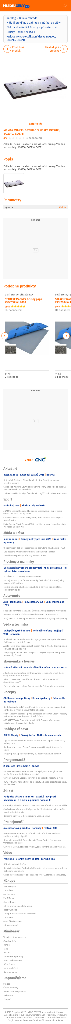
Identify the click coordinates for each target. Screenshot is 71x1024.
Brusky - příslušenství (20, 32)
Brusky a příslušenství (43, 27)
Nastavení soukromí (33, 1020)
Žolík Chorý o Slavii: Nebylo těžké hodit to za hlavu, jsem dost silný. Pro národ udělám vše (34, 525)
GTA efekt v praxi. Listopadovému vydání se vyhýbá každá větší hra (34, 846)
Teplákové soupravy (12, 960)
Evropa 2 (7, 999)
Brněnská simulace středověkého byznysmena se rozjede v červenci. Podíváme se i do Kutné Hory (34, 641)
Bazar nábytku (10, 972)
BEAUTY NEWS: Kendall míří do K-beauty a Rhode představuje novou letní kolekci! (35, 783)
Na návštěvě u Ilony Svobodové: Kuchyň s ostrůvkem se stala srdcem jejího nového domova (35, 869)
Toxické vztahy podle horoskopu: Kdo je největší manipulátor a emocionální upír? (32, 588)
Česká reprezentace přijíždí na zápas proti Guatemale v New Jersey (34, 874)
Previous (5, 336)
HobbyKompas (10, 909)
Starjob (6, 983)
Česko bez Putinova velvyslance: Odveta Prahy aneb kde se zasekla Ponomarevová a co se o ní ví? (34, 488)
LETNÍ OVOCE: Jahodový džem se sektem (22, 576)
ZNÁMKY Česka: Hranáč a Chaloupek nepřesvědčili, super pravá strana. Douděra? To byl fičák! (32, 512)
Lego (5, 948)
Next (66, 336)
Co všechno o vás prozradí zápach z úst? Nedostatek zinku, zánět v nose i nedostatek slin (34, 810)
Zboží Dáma (8, 898)
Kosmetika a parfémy (13, 956)
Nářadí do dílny (51, 22)
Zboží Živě (8, 890)
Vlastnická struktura (53, 1020)
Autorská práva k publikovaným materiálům (24, 1014)
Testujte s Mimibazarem (14, 937)
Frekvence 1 (8, 995)
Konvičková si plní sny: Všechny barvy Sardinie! (25, 555)
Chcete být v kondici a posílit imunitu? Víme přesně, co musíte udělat (35, 805)
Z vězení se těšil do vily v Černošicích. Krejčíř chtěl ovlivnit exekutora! (35, 493)
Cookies (18, 1020)
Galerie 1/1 (35, 123)
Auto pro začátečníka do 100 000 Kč (19, 913)
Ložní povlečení (10, 968)
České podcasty (10, 987)
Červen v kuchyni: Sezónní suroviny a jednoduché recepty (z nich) (33, 777)
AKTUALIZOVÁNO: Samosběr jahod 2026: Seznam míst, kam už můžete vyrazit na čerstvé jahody (31, 721)
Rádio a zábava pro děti (14, 991)
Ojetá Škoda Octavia (13, 921)
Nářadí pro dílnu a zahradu (23, 22)
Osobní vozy (9, 894)
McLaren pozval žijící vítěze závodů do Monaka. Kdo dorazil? (31, 614)
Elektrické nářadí (17, 27)
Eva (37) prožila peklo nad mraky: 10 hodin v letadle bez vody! (32, 753)
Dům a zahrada (28, 18)
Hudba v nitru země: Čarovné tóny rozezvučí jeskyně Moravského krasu (33, 748)
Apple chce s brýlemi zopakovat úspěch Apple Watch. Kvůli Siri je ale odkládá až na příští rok (35, 647)
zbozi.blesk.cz (9, 902)
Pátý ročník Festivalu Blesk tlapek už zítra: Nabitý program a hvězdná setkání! (31, 481)
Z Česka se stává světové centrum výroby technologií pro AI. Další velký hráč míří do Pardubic (33, 674)
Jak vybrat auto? (10, 925)
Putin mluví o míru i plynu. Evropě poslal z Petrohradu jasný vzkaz (33, 686)
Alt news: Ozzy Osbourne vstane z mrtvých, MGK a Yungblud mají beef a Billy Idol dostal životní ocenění (33, 773)
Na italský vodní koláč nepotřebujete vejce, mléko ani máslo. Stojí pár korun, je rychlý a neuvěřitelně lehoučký (34, 708)
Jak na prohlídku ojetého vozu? (17, 905)
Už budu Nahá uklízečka (14, 864)
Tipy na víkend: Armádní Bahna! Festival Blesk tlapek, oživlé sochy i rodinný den (34, 742)
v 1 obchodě (11, 377)
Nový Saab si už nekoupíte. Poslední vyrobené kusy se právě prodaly (35, 618)
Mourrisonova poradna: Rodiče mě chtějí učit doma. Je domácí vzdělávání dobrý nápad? (32, 835)
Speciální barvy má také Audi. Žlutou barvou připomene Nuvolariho (34, 610)
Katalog (11, 18)
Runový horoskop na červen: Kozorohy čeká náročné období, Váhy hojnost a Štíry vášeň (33, 582)
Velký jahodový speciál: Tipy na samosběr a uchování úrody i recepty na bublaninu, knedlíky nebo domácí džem (35, 715)
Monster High (9, 941)
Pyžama (6, 952)
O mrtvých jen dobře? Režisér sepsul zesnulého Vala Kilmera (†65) (34, 547)
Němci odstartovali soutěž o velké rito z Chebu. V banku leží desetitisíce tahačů (31, 681)
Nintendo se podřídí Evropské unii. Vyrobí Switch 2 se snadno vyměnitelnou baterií (32, 841)
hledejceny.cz (9, 886)
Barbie (6, 944)
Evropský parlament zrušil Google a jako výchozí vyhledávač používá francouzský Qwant (34, 654)
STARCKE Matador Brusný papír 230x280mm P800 (23, 300)
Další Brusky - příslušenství (19, 294)
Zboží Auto (8, 917)
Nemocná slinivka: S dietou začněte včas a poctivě (26, 815)
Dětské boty (9, 964)
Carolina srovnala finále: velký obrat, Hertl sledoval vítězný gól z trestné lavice (32, 519)
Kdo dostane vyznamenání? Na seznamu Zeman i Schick (29, 551)
